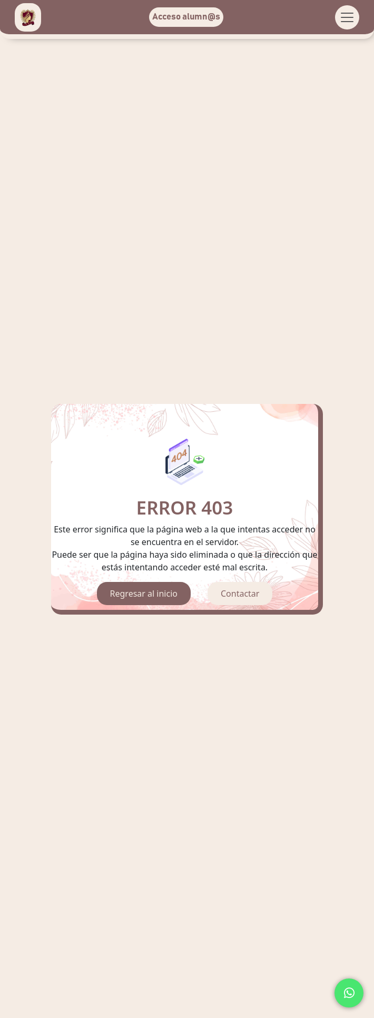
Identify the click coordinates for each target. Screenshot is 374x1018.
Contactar (240, 593)
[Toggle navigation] (347, 17)
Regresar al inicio (144, 593)
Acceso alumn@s (186, 17)
